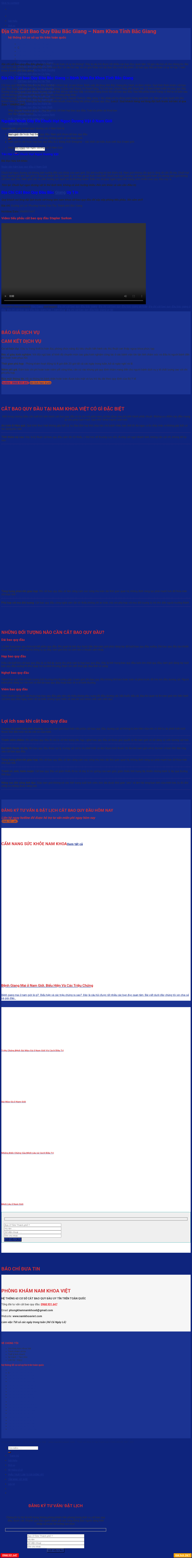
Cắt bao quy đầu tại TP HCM (34, 55)
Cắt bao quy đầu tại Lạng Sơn (21, 1410)
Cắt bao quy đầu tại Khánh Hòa (22, 1407)
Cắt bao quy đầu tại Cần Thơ (21, 1397)
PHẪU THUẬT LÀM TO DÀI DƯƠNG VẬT (26, 1474)
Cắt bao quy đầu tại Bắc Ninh (21, 1388)
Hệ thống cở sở (15, 1470)
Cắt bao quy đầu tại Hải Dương (22, 1404)
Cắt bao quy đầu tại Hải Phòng (36, 51)
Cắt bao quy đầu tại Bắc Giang (22, 1386)
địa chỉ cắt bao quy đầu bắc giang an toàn (123, 306)
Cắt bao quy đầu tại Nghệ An (34, 103)
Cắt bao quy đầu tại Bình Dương (36, 70)
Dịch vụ (11, 25)
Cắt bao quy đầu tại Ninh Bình (35, 107)
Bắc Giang (37, 306)
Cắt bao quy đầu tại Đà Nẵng (35, 44)
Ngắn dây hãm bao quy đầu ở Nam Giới (24, 166)
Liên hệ (11, 1484)
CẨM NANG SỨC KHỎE (18, 124)
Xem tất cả (74, 37)
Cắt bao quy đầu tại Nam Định (22, 1417)
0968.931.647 (49, 1304)
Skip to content (10, 3)
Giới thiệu (12, 21)
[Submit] (9, 1452)
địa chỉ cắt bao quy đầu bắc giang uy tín (89, 309)
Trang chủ (14, 1456)
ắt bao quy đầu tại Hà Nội (34, 47)
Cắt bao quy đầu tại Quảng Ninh (36, 114)
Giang (60, 192)
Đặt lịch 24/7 (182, 1555)
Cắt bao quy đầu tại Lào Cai (21, 1413)
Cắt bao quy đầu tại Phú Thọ (21, 1426)
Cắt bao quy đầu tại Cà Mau (34, 73)
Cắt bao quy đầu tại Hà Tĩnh (34, 81)
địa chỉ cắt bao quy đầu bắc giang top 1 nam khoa (36, 309)
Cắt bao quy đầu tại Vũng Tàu (35, 59)
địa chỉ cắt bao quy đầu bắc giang (77, 306)
